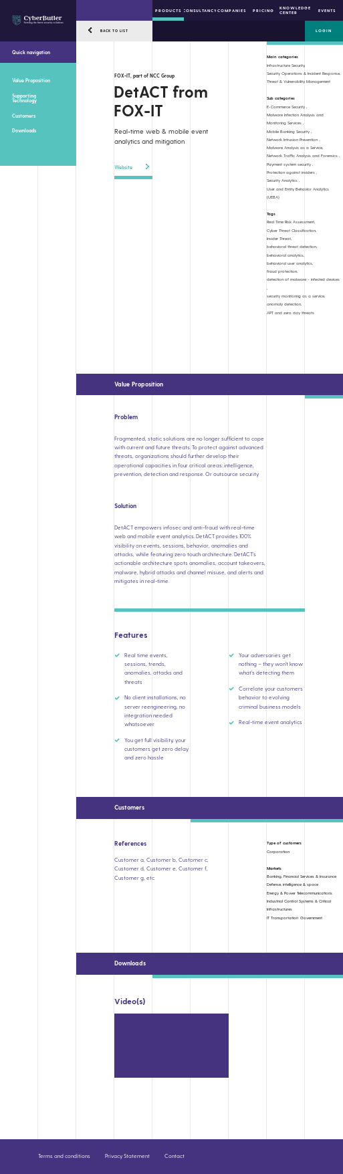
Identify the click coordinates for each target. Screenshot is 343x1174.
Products (168, 10)
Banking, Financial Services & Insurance (301, 876)
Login (324, 30)
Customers (23, 115)
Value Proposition (31, 80)
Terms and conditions (64, 1156)
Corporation (278, 851)
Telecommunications (314, 893)
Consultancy (199, 10)
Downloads (24, 130)
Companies (231, 10)
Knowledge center (295, 10)
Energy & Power (281, 893)
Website (131, 167)
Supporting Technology (24, 98)
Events (327, 10)
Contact (174, 1156)
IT (268, 917)
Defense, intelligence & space (292, 884)
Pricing (263, 10)
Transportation (284, 917)
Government (311, 917)
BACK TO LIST (114, 31)
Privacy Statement (127, 1156)
